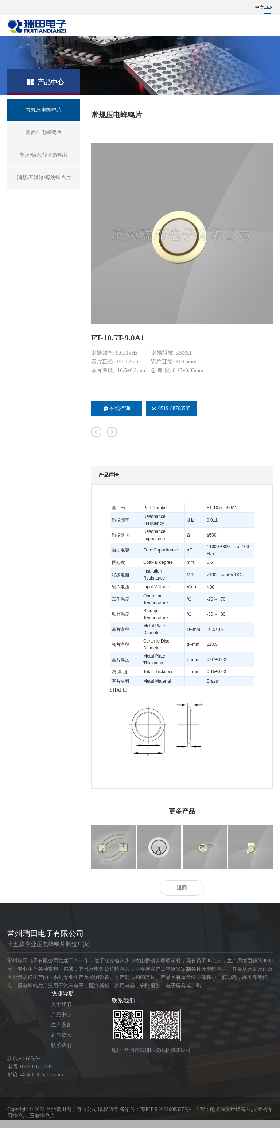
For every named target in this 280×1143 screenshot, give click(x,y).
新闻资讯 (61, 1035)
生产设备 (61, 1024)
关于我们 (61, 1004)
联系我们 (61, 1045)
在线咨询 (117, 408)
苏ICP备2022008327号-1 (166, 1109)
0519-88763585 (171, 408)
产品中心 (61, 1014)
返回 (182, 887)
